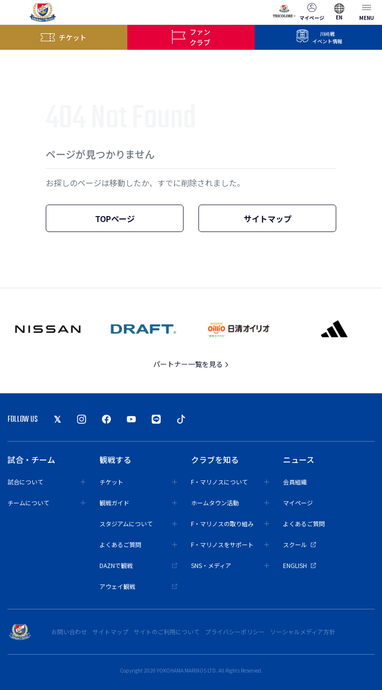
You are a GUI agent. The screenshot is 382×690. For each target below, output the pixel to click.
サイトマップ (267, 219)
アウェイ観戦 (138, 586)
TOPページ (115, 219)
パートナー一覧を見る (191, 364)
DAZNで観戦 (138, 565)
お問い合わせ (69, 631)
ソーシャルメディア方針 (302, 631)
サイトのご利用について (166, 631)
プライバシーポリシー (235, 631)
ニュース (298, 459)
